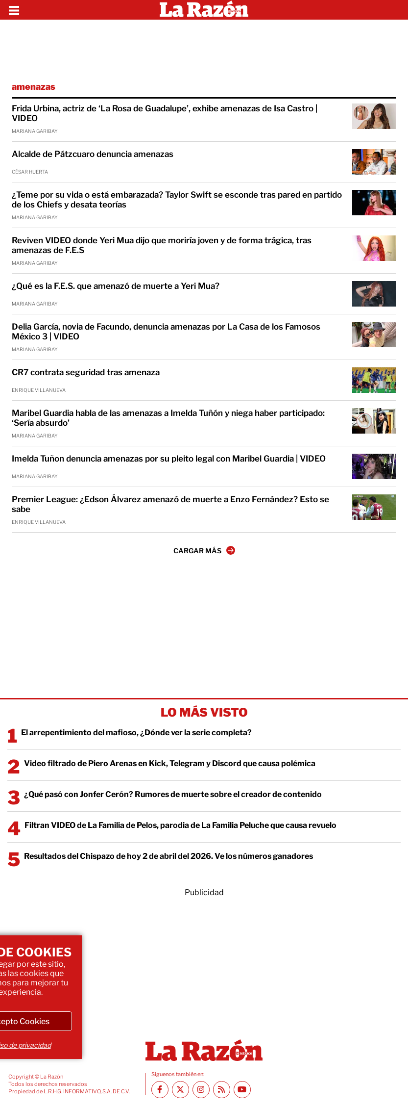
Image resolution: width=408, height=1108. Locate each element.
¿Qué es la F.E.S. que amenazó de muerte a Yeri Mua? (115, 286)
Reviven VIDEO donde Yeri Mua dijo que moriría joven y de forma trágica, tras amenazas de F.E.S (162, 245)
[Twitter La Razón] (180, 1089)
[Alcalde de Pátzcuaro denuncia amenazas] (374, 162)
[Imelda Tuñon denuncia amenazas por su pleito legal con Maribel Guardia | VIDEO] (374, 466)
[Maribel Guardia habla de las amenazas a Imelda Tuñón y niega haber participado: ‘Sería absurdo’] (374, 421)
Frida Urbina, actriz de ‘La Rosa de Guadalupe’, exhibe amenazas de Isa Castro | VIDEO (164, 113)
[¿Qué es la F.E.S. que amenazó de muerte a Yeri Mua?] (374, 294)
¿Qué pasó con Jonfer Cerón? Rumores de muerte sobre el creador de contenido (173, 794)
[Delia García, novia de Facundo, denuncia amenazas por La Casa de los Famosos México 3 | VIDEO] (374, 334)
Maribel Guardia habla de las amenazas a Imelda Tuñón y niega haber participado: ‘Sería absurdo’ (168, 418)
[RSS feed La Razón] (221, 1089)
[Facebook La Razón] (159, 1089)
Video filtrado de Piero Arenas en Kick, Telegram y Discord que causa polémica (169, 763)
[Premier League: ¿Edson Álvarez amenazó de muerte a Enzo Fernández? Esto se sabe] (374, 507)
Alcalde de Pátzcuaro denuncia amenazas (92, 154)
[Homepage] (204, 9)
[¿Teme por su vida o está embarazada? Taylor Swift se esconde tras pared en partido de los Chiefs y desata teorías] (374, 202)
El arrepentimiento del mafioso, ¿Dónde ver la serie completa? (136, 732)
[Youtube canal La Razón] (242, 1089)
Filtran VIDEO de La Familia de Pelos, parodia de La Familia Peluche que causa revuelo (180, 825)
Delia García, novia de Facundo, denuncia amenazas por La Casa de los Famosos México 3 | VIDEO (166, 331)
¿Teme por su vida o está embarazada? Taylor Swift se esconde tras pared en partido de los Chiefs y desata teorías (177, 199)
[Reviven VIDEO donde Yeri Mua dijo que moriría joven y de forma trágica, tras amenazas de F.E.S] (374, 248)
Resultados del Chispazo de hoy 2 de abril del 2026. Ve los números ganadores (168, 856)
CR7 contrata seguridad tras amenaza (86, 372)
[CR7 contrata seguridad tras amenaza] (374, 380)
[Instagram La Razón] (201, 1089)
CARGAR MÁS (204, 550)
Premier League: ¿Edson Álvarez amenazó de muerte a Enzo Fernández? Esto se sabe (170, 504)
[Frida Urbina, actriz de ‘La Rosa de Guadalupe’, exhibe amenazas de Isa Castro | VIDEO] (374, 116)
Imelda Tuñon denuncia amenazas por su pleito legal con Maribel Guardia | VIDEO (169, 459)
